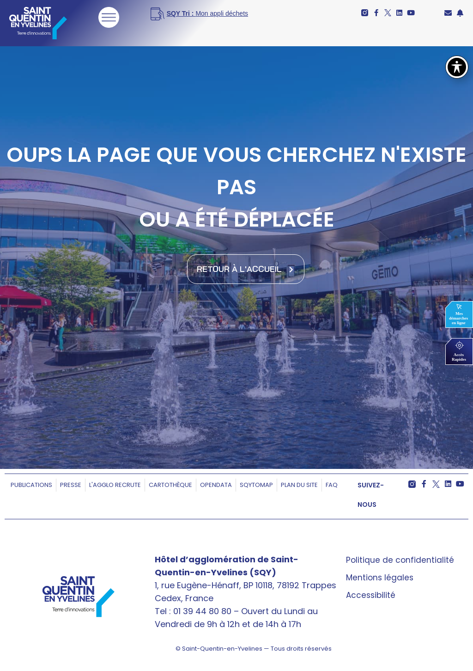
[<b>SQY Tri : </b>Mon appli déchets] (210, 14)
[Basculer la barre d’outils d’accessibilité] (457, 67)
